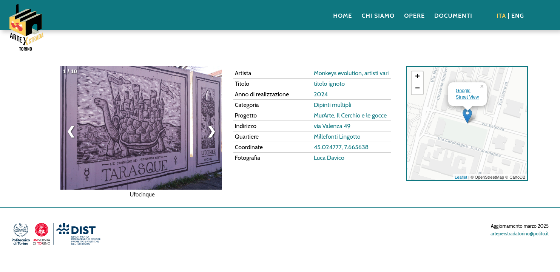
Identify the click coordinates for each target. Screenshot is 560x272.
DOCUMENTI (453, 15)
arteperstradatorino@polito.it (520, 233)
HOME (342, 15)
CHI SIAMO (378, 15)
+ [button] (417, 77)
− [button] (417, 88)
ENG (517, 15)
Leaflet (461, 177)
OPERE (414, 15)
